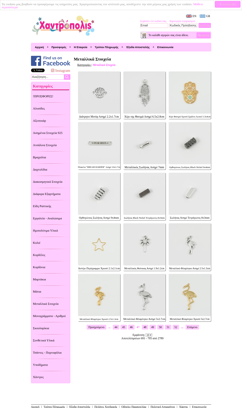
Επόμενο (192, 327)
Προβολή (203, 35)
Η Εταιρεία (80, 47)
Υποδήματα (40, 365)
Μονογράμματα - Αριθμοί (49, 316)
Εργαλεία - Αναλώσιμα (47, 218)
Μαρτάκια (39, 279)
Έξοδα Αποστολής (138, 47)
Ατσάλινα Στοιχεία (45, 145)
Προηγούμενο (96, 327)
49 (152, 327)
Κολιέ (37, 242)
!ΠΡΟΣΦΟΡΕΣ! (43, 96)
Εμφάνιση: (139, 334)
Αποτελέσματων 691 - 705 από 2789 (142, 338)
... (109, 327)
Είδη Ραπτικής (42, 206)
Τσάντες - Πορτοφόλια (47, 352)
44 (116, 327)
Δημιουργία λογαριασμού (182, 21)
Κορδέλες (39, 255)
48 (145, 327)
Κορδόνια (39, 267)
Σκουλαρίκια (41, 328)
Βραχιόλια (39, 157)
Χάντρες (38, 377)
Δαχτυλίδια (40, 169)
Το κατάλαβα (227, 4)
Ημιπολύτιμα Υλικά (45, 230)
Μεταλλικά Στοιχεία (46, 304)
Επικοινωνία (165, 47)
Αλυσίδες (39, 108)
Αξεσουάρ (39, 120)
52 (175, 327)
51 (168, 327)
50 (160, 327)
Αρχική (39, 47)
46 (131, 327)
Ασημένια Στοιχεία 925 (48, 133)
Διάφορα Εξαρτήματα (47, 194)
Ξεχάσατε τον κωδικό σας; (153, 21)
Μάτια (37, 291)
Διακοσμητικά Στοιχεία (47, 181)
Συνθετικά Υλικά (43, 340)
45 (123, 327)
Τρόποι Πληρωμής (106, 47)
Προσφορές (58, 47)
